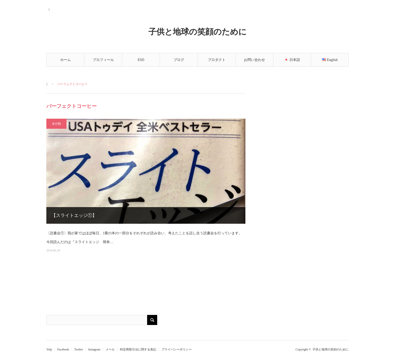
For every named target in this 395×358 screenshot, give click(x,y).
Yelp (49, 349)
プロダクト (216, 60)
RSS (49, 9)
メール (110, 349)
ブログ (179, 60)
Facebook (63, 349)
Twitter (78, 349)
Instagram (94, 349)
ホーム (65, 60)
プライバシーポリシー (176, 349)
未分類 (56, 123)
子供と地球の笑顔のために (197, 31)
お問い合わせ (254, 60)
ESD (141, 60)
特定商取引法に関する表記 (138, 349)
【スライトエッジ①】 (74, 215)
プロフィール (103, 60)
